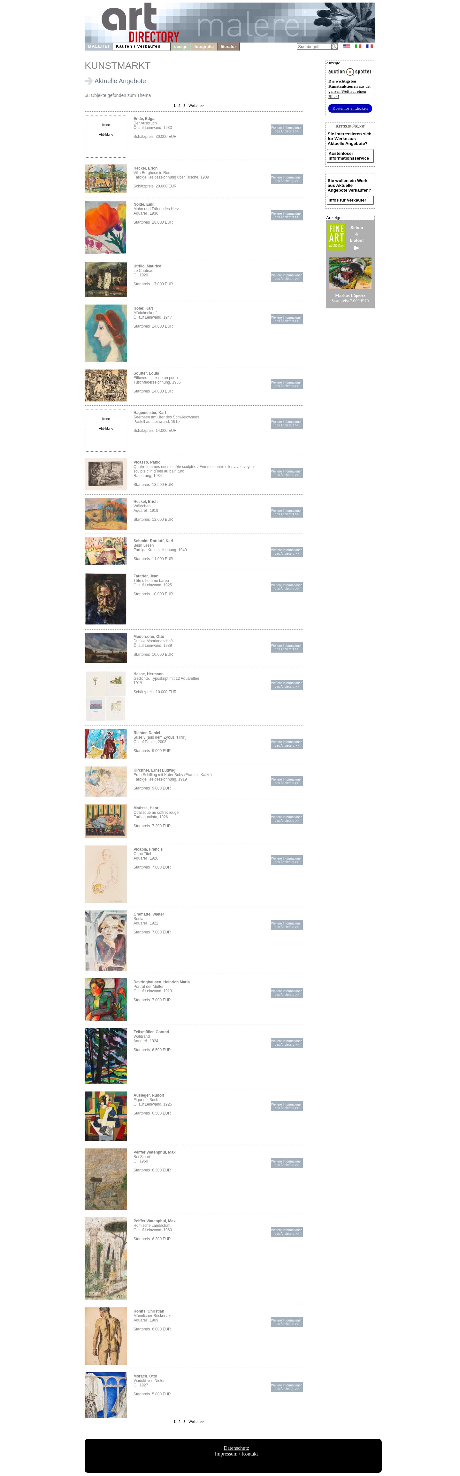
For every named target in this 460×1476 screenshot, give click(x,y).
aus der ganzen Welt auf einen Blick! (349, 89)
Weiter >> (196, 105)
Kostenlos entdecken (350, 108)
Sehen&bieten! (357, 237)
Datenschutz (236, 1448)
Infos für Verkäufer (347, 200)
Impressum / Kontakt (236, 1453)
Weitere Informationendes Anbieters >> (286, 129)
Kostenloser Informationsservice (349, 156)
